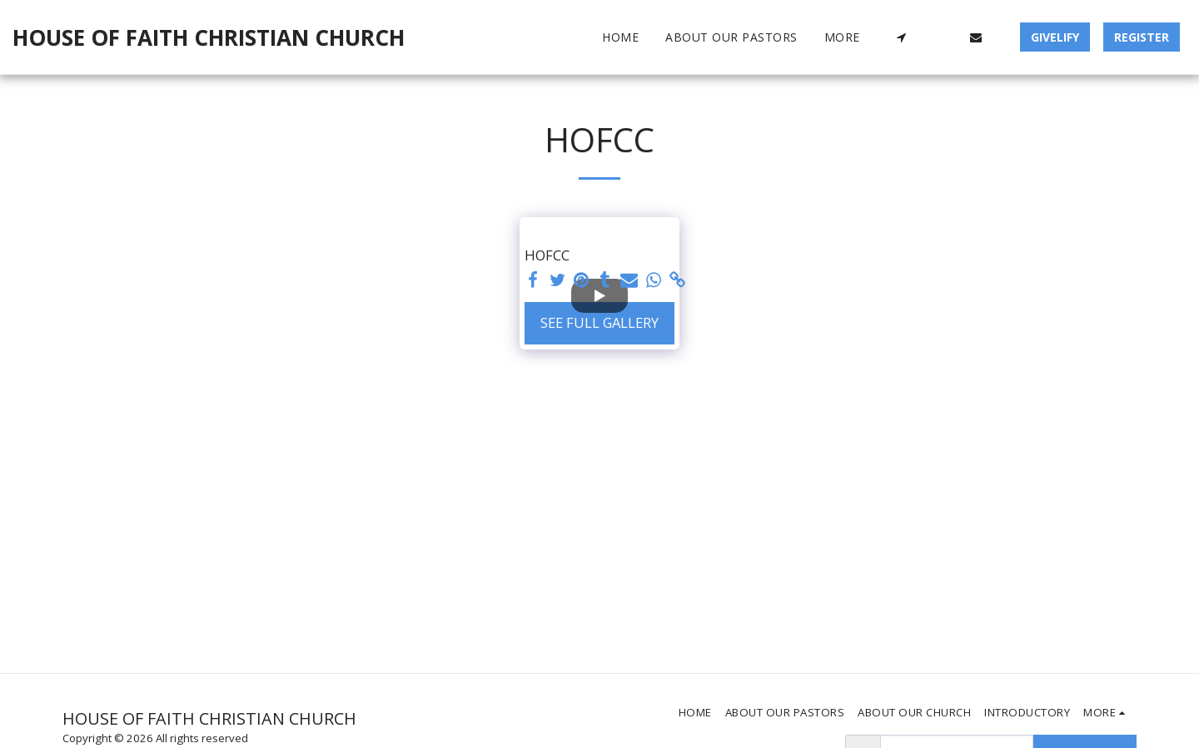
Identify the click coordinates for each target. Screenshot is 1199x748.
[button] (901, 37)
